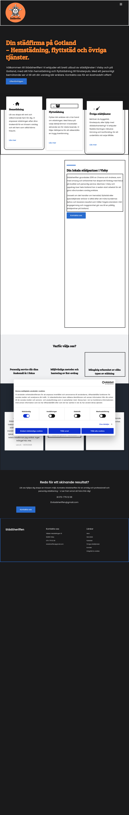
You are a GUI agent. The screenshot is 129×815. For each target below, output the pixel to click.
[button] (16, 81)
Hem (88, 533)
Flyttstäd (89, 541)
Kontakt (89, 548)
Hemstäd (90, 537)
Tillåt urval (64, 431)
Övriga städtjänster (93, 544)
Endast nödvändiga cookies (31, 431)
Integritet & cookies (93, 551)
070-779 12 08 (65, 497)
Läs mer (12, 140)
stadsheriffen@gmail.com (65, 502)
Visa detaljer (104, 424)
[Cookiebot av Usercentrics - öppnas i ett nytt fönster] (104, 382)
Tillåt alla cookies (98, 431)
